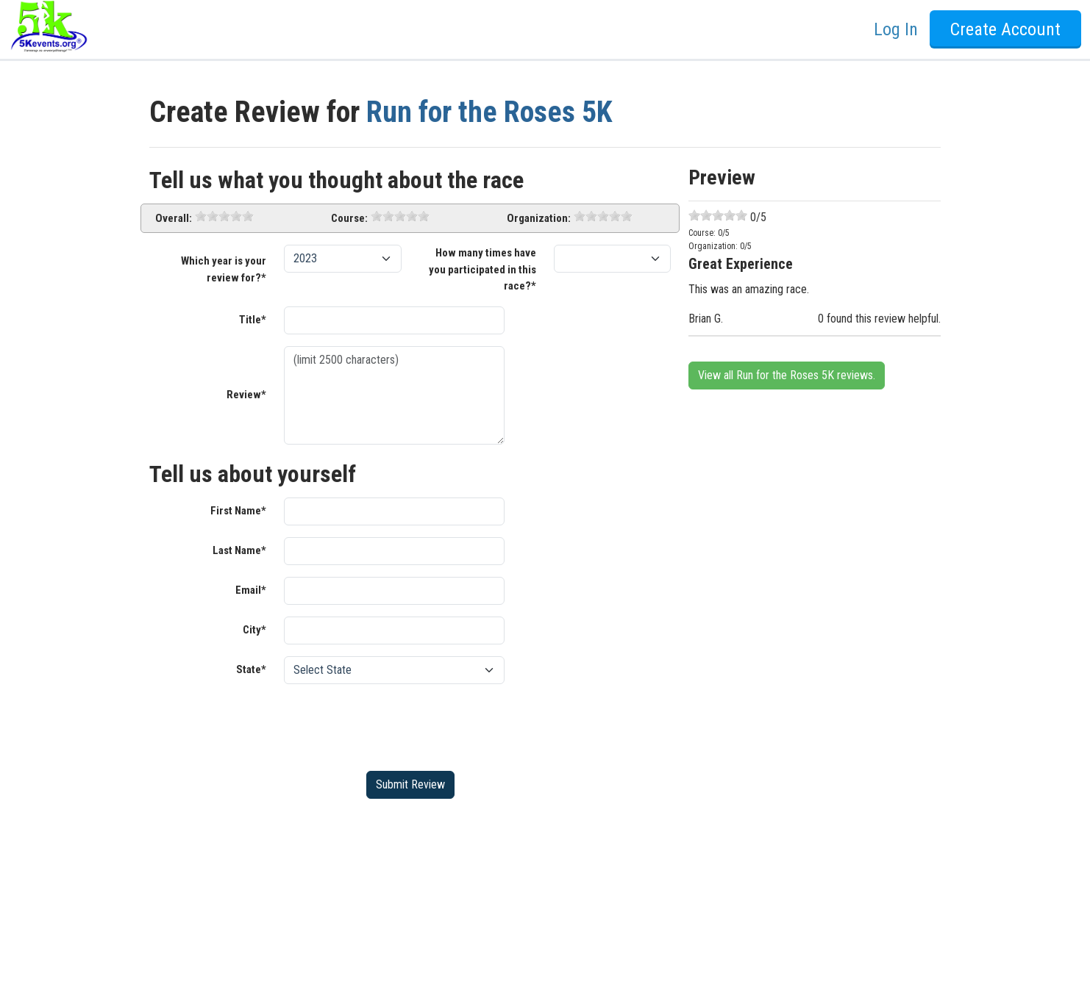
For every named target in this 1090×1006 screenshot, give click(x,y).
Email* (250, 590)
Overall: (173, 218)
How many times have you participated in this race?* (482, 269)
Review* (246, 394)
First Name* (238, 510)
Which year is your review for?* (223, 269)
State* (251, 669)
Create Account (1005, 29)
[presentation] (395, 724)
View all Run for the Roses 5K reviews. (786, 375)
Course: (349, 218)
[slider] (224, 216)
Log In (896, 29)
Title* (252, 319)
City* (254, 629)
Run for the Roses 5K (489, 112)
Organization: (539, 218)
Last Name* (239, 550)
